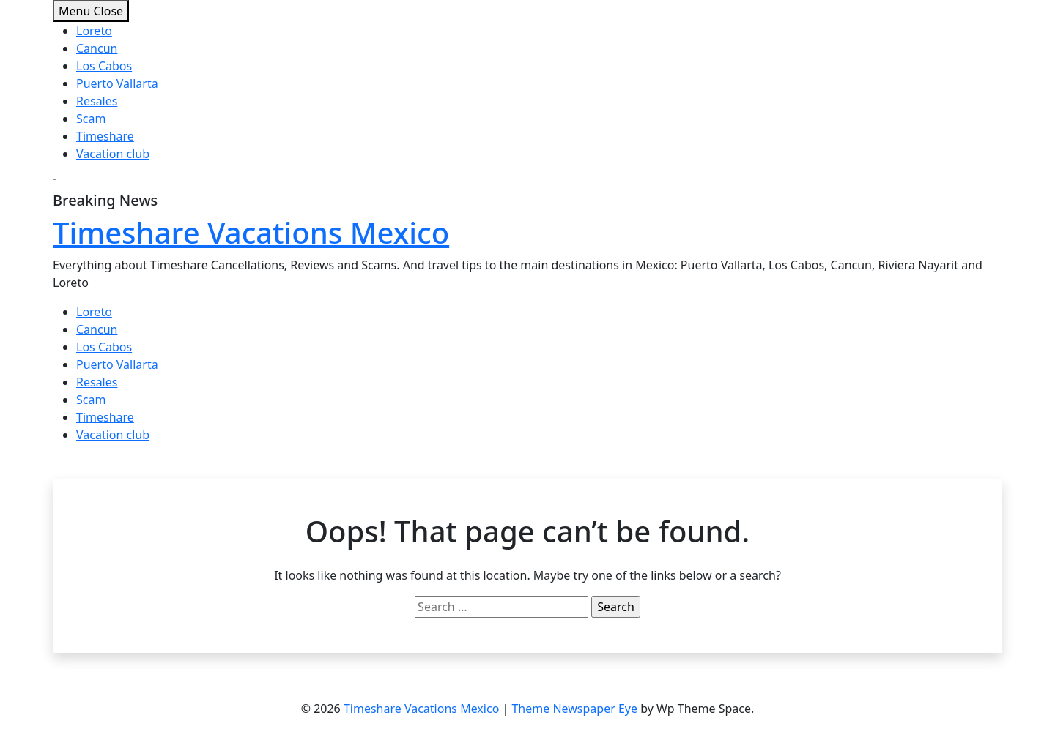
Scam (91, 119)
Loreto (94, 31)
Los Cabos (104, 66)
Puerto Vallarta (117, 83)
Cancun (96, 48)
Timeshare (105, 136)
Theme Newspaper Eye (574, 708)
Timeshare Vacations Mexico (251, 232)
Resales (96, 101)
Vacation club (112, 154)
